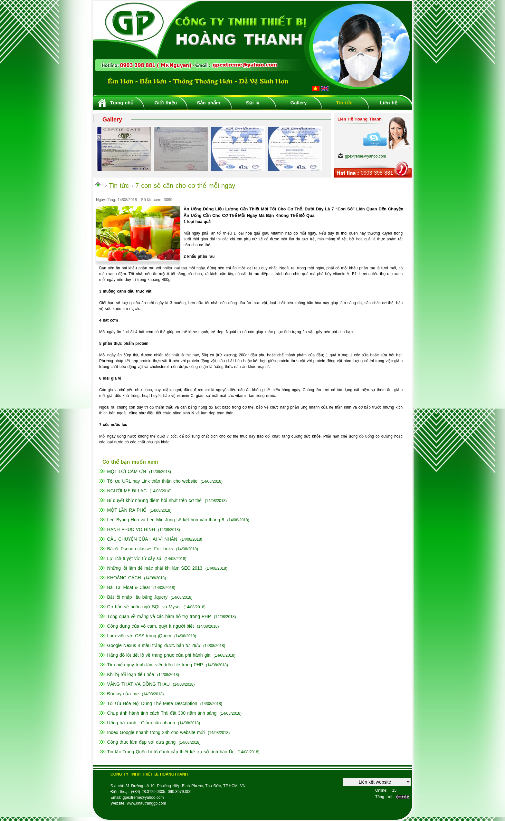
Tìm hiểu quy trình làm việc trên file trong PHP (155, 664)
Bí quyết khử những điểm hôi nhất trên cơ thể (154, 500)
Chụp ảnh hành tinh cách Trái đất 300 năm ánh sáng (162, 713)
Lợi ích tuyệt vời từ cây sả (134, 558)
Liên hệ (388, 102)
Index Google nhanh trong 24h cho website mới (156, 732)
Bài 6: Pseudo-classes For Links (140, 548)
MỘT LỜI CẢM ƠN (126, 471)
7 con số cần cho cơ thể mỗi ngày (185, 185)
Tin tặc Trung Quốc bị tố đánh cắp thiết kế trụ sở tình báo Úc (170, 751)
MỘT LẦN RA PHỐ (127, 510)
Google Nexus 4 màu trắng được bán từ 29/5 (153, 645)
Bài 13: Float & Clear (128, 587)
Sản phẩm (208, 102)
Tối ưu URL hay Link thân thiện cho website (152, 481)
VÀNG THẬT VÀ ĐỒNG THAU (138, 684)
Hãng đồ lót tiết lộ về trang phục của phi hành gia (159, 655)
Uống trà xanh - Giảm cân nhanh (141, 722)
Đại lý (253, 102)
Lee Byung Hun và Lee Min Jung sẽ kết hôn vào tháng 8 (165, 519)
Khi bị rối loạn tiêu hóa (130, 674)
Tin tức (344, 102)
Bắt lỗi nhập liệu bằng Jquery (137, 597)
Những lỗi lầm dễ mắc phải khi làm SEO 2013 (155, 568)
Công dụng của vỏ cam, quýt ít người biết (150, 626)
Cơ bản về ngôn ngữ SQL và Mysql (144, 606)
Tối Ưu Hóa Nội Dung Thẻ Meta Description (152, 703)
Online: (381, 790)
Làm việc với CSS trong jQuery (139, 635)
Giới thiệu (166, 102)
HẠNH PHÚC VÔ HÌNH (131, 529)
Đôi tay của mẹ (123, 693)
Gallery (299, 102)
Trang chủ (122, 102)
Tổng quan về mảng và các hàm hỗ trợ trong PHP (159, 616)
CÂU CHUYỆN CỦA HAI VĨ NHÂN (142, 539)
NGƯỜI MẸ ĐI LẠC (127, 490)
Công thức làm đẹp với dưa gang (141, 742)
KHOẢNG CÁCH (124, 577)
